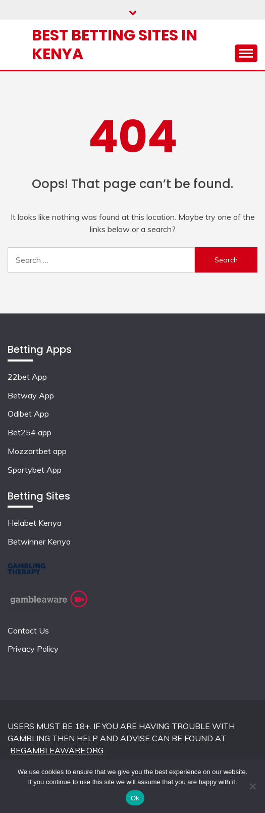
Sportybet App (35, 470)
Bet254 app (29, 432)
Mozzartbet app (37, 451)
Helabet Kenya (35, 523)
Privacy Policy (33, 649)
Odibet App (28, 414)
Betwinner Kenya (39, 541)
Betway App (31, 395)
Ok (135, 798)
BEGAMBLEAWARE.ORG (56, 750)
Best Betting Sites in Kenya (114, 45)
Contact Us (28, 630)
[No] (252, 786)
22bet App (27, 377)
